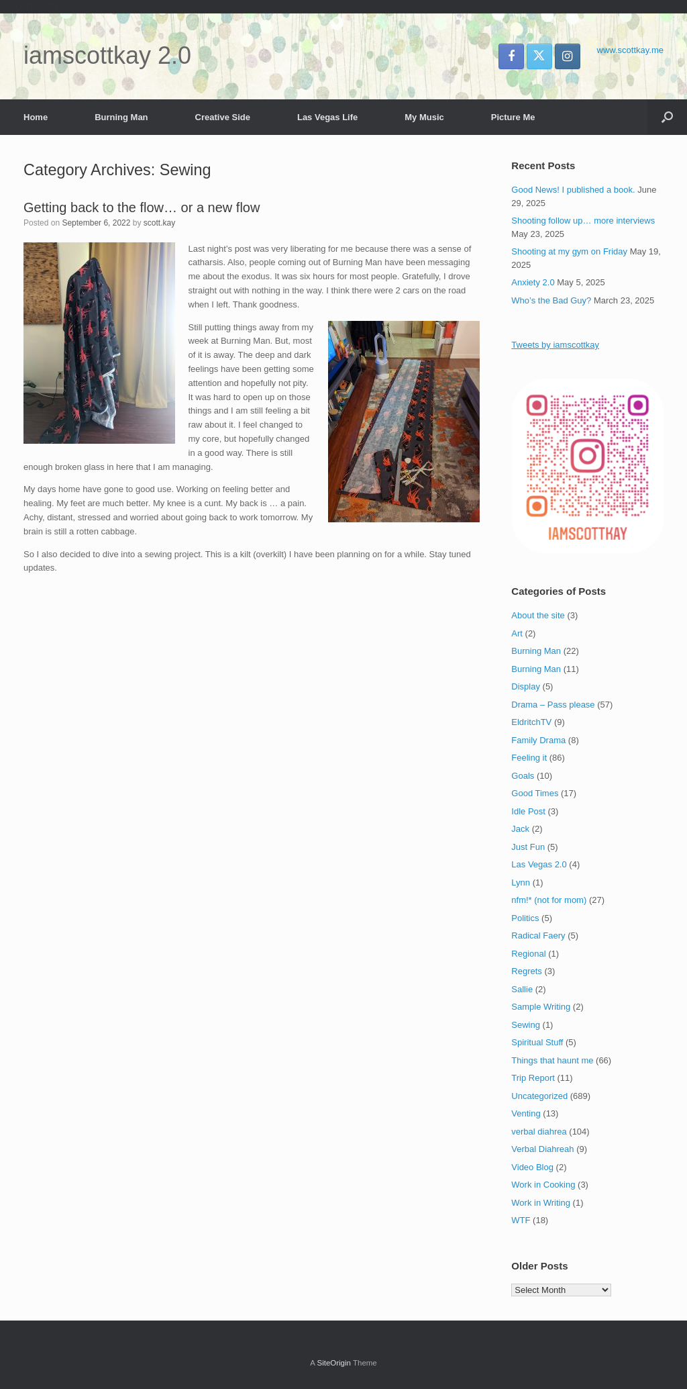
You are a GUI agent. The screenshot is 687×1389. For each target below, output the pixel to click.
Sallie (522, 989)
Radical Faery (538, 935)
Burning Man (121, 117)
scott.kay (159, 223)
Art (517, 633)
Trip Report (533, 1078)
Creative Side (222, 117)
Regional (528, 954)
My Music (424, 117)
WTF (520, 1220)
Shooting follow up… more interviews (583, 220)
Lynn (520, 882)
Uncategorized (539, 1096)
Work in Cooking (543, 1185)
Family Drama (538, 740)
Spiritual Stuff (537, 1042)
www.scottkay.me (630, 50)
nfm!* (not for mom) (548, 900)
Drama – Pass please (552, 705)
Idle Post (528, 811)
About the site (538, 615)
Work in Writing (540, 1203)
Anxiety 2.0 (532, 282)
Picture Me (513, 117)
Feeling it (529, 758)
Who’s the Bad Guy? (551, 300)
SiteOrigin (334, 1363)
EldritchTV (531, 722)
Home (35, 117)
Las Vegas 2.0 (538, 864)
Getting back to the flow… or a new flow (141, 207)
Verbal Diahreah (542, 1149)
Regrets (526, 971)
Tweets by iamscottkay (555, 345)
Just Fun (528, 847)
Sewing (525, 1025)
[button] (667, 117)
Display (525, 686)
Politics (525, 918)
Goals (522, 776)
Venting (525, 1113)
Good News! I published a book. (573, 190)
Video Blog (532, 1167)
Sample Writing (540, 1007)
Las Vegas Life (327, 117)
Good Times (534, 793)
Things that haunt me (552, 1060)
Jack (520, 829)
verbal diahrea (538, 1132)
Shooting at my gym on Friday (569, 251)
